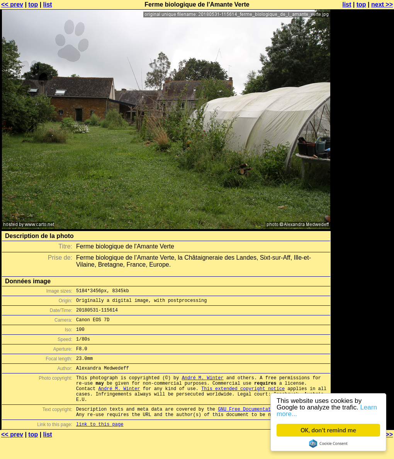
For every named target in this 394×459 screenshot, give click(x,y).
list (47, 4)
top (33, 4)
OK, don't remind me (328, 430)
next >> (382, 4)
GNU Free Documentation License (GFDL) (269, 426)
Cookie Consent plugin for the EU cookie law (328, 443)
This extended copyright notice (243, 402)
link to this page (99, 443)
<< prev (12, 4)
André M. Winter (203, 389)
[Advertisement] (363, 191)
